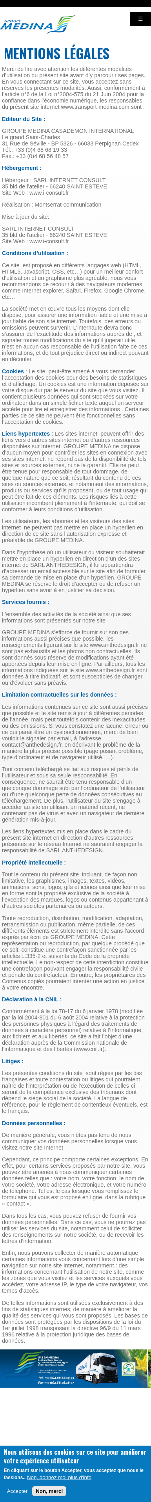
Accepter (17, 1497)
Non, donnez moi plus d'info (59, 1483)
